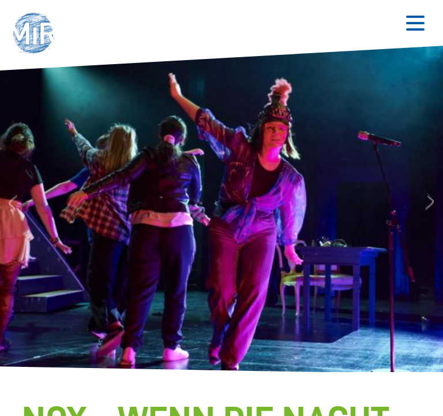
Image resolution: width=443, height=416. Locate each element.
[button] (37, 35)
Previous (11, 202)
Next (431, 202)
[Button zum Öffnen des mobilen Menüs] (415, 23)
